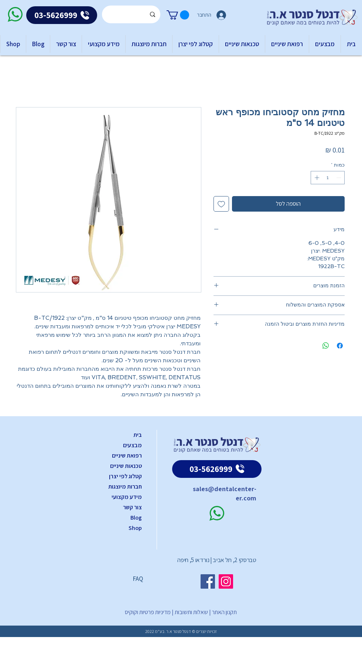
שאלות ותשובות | (189, 612)
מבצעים (132, 445)
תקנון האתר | (222, 612)
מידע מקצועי (127, 497)
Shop (135, 528)
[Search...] (131, 14)
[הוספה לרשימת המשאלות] (221, 204)
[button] (178, 15)
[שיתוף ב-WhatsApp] (325, 345)
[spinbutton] (328, 177)
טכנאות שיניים (126, 466)
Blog (136, 517)
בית (137, 435)
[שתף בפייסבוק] (339, 345)
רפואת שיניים (127, 455)
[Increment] (316, 177)
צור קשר (132, 507)
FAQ (138, 579)
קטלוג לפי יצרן (125, 476)
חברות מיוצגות (125, 486)
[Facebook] (208, 581)
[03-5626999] (61, 15)
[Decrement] (339, 177)
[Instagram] (226, 581)
